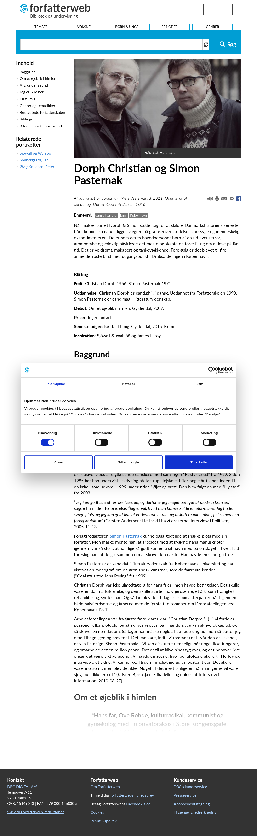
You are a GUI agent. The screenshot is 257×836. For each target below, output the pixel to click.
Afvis (58, 462)
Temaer (41, 27)
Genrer (212, 27)
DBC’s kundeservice (190, 786)
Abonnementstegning (192, 803)
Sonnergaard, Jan (34, 159)
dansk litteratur (106, 215)
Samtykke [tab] (56, 384)
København (138, 215)
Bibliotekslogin (181, 9)
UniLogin (219, 9)
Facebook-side (138, 803)
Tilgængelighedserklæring (195, 812)
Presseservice (185, 795)
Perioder (169, 27)
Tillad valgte (128, 462)
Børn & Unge (126, 27)
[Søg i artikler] (111, 44)
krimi (123, 215)
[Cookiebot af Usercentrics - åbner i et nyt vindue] (212, 370)
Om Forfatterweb (105, 786)
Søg (228, 44)
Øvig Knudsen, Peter (37, 166)
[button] (208, 199)
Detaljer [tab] (128, 384)
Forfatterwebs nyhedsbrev (132, 795)
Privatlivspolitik (104, 820)
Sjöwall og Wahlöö (35, 153)
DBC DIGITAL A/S (22, 786)
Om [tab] (200, 384)
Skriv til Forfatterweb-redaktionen (35, 811)
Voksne (84, 27)
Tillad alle (198, 462)
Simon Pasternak (126, 536)
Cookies (97, 812)
